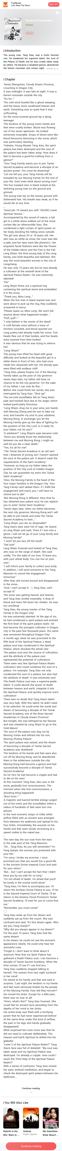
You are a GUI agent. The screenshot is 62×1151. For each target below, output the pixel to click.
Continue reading (31, 1146)
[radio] (27, 29)
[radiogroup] (33, 29)
